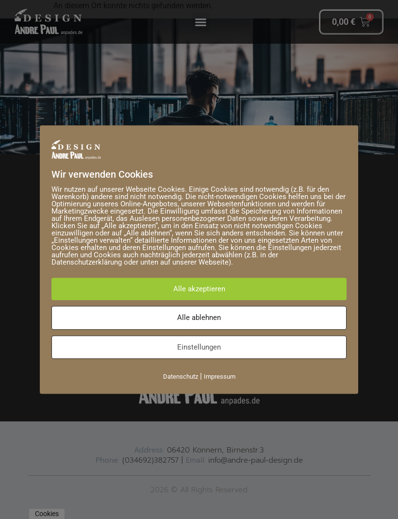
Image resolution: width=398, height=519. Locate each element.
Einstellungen (199, 347)
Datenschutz (180, 376)
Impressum (219, 376)
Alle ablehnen (199, 317)
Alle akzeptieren (199, 289)
